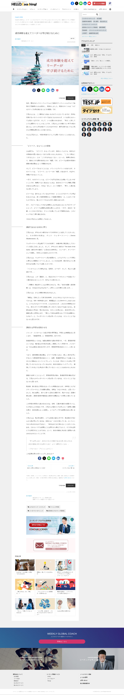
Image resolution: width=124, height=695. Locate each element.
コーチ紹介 (17, 679)
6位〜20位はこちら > (106, 78)
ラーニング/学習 (54, 507)
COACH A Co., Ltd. (98, 692)
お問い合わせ (103, 9)
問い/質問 (96, 21)
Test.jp (49, 681)
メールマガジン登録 (85, 675)
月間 (92, 45)
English (71, 98)
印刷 (72, 38)
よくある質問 (83, 678)
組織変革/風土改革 (93, 33)
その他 (76, 9)
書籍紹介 (16, 681)
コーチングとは (22, 9)
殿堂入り (97, 45)
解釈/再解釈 (102, 27)
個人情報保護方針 (85, 684)
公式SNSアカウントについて (89, 94)
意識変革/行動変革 (87, 21)
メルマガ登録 (99, 3)
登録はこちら (62, 642)
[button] (110, 9)
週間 (88, 45)
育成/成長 (84, 30)
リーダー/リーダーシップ (35, 510)
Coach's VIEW (19, 17)
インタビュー (54, 9)
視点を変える (103, 21)
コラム (32, 9)
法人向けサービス (18, 683)
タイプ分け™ (51, 679)
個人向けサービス (18, 686)
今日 (83, 45)
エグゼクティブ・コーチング (36, 507)
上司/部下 (84, 33)
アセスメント (66, 9)
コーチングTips (42, 9)
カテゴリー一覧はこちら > (89, 36)
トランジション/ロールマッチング (97, 30)
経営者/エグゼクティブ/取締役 (55, 510)
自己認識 (99, 18)
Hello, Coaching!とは (90, 9)
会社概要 (16, 677)
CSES (49, 677)
